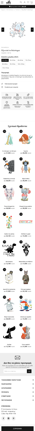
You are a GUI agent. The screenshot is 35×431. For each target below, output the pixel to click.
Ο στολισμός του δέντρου (9, 151)
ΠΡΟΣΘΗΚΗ (17, 428)
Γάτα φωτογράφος (26, 289)
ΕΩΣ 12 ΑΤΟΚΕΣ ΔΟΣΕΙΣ (28, 97)
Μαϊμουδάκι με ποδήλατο (25, 261)
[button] (2, 2)
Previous (2, 29)
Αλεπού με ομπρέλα (25, 317)
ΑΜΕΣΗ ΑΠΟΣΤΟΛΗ (17, 97)
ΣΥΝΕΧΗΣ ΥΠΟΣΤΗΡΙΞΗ (17, 104)
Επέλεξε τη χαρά (25, 234)
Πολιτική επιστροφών (11, 84)
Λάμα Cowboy (25, 178)
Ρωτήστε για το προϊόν (11, 87)
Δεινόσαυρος (9, 261)
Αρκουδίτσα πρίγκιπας (9, 289)
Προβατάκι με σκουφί (9, 178)
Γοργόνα (26, 151)
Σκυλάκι (9, 344)
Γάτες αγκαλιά (26, 344)
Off (23, 6)
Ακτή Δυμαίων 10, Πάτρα (10, 409)
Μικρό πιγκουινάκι (9, 317)
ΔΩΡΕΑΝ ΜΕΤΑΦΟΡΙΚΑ (7, 97)
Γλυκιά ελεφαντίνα (9, 206)
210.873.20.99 (17, 107)
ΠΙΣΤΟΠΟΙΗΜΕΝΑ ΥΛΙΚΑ (28, 104)
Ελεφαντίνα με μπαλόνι (26, 206)
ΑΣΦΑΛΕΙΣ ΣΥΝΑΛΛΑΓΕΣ (7, 105)
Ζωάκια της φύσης (9, 234)
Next (32, 29)
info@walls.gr (11, 411)
